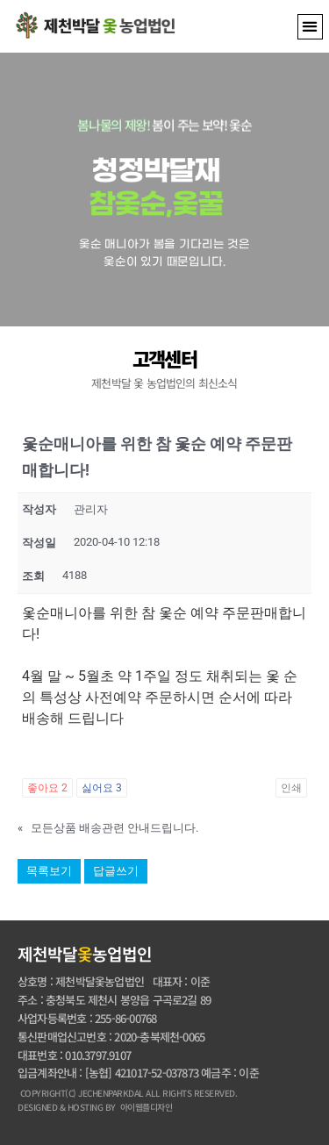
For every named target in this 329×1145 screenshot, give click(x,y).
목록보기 (49, 870)
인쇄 (291, 788)
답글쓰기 (116, 870)
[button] (310, 26)
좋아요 (47, 788)
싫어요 (102, 788)
